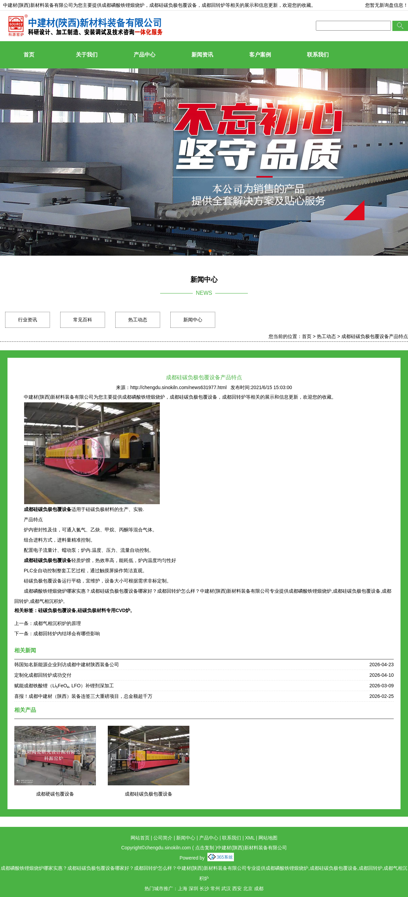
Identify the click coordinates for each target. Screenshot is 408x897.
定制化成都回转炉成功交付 (42, 675)
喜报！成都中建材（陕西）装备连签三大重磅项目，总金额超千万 (83, 696)
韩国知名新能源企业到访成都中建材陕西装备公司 (66, 664)
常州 (215, 888)
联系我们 (318, 55)
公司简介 (162, 837)
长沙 (204, 888)
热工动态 (137, 319)
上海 (182, 888)
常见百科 (82, 319)
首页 (28, 55)
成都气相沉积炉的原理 (57, 623)
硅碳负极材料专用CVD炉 (104, 610)
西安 (237, 888)
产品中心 (144, 55)
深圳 (193, 888)
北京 (248, 888)
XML (250, 837)
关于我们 (87, 55)
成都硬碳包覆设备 (55, 794)
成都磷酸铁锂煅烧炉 (123, 5)
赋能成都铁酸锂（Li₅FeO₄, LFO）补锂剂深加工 (64, 685)
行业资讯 (27, 319)
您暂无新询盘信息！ (386, 5)
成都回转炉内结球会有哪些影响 (66, 633)
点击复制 (204, 847)
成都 (259, 888)
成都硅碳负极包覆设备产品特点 (374, 336)
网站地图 (267, 837)
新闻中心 (192, 319)
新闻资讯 (202, 55)
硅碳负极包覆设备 (57, 610)
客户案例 (260, 55)
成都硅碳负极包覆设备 (148, 794)
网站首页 (140, 837)
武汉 (226, 888)
